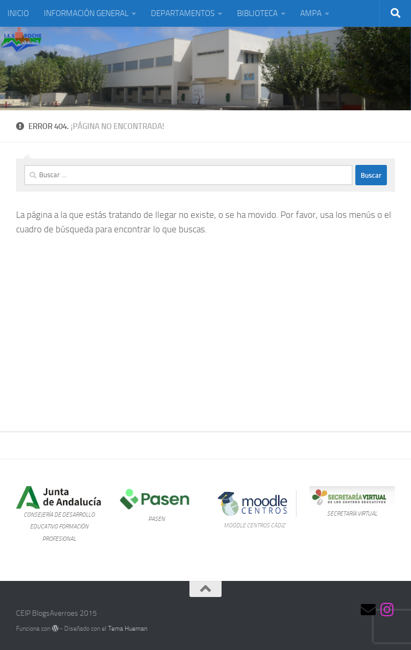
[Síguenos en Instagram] (387, 609)
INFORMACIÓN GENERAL (86, 13)
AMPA (311, 13)
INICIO (18, 13)
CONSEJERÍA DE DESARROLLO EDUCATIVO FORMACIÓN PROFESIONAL (59, 526)
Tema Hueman (127, 628)
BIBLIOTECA (257, 13)
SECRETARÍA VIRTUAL (352, 513)
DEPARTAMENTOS (183, 13)
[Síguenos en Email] (368, 609)
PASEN (156, 519)
